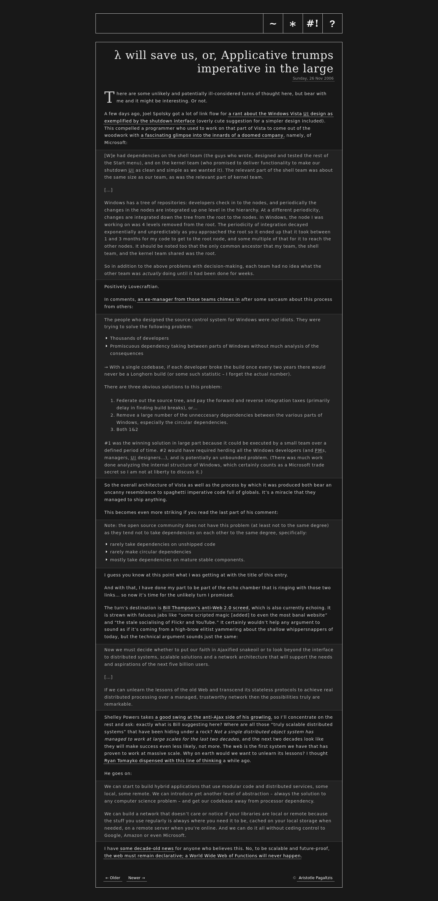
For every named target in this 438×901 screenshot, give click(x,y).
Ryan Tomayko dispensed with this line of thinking (163, 760)
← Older (113, 877)
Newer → (136, 877)
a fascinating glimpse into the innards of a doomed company (212, 135)
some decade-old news (147, 848)
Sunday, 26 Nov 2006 (313, 78)
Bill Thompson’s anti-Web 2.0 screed (206, 607)
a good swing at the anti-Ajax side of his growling (213, 717)
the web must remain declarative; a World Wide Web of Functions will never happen (202, 855)
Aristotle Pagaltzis (315, 877)
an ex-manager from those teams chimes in (189, 299)
